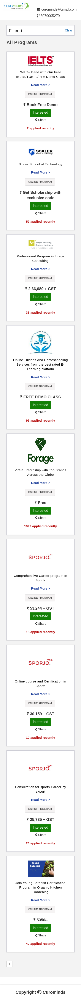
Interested (40, 112)
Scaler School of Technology (40, 164)
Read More (40, 85)
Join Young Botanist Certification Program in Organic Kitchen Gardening (41, 887)
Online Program (40, 94)
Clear (68, 30)
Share (40, 120)
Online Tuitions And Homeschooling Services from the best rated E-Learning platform (40, 364)
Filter (16, 30)
